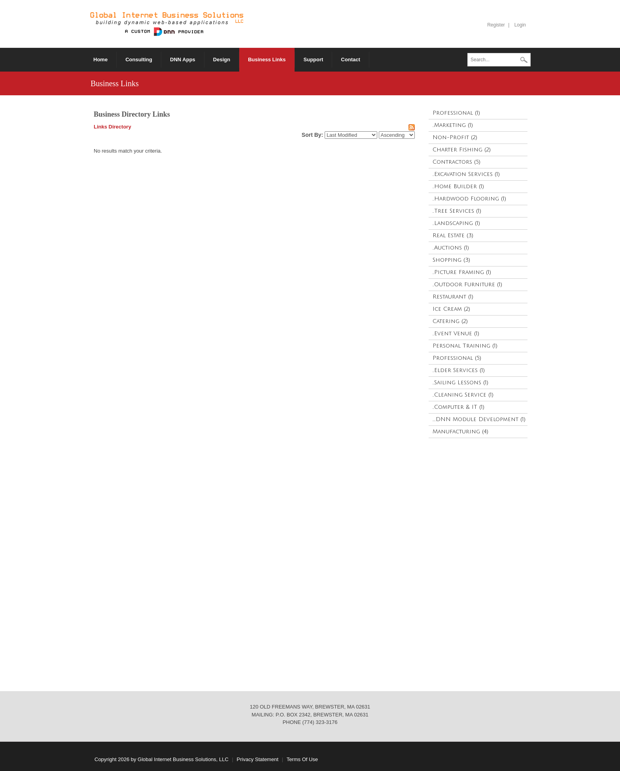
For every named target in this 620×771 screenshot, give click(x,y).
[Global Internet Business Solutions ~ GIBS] (167, 23)
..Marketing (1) (453, 125)
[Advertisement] (478, 560)
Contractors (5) (456, 162)
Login (520, 25)
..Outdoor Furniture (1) (467, 284)
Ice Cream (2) (451, 309)
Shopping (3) (451, 260)
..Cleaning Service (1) (463, 395)
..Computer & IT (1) (458, 407)
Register (496, 25)
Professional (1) (456, 113)
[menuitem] (182, 60)
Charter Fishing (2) (462, 150)
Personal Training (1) (465, 346)
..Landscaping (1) (456, 223)
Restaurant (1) (453, 297)
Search (523, 60)
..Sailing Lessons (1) (460, 383)
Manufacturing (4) (460, 432)
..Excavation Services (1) (466, 174)
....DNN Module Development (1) (479, 419)
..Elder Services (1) (459, 370)
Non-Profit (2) (455, 137)
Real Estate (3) (453, 235)
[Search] (499, 59)
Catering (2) (450, 321)
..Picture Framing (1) (462, 272)
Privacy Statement (258, 759)
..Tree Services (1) (457, 211)
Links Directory (112, 127)
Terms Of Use (302, 759)
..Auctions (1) (451, 248)
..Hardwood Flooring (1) (469, 199)
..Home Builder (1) (458, 186)
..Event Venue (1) (456, 333)
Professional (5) (457, 358)
